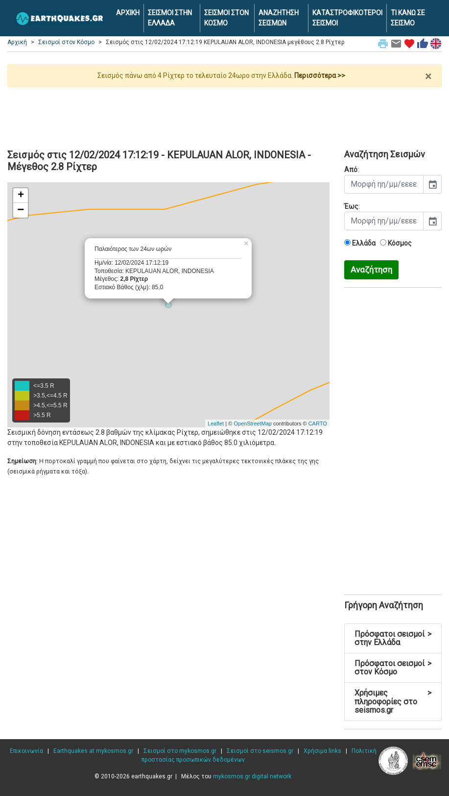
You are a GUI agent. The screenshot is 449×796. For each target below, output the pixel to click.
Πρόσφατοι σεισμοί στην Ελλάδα (392, 638)
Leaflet (216, 423)
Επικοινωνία (26, 750)
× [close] (428, 76)
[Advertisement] (224, 114)
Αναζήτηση (371, 269)
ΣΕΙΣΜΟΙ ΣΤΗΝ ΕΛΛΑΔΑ (170, 18)
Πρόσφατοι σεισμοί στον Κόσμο (392, 668)
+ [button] (21, 195)
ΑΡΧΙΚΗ (128, 13)
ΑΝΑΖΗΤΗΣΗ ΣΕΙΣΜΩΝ (279, 18)
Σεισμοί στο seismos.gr (260, 750)
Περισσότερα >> (319, 75)
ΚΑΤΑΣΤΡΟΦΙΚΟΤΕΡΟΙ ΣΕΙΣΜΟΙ (347, 18)
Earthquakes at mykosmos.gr (93, 750)
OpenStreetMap (253, 423)
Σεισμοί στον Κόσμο (66, 42)
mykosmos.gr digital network (252, 776)
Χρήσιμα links (322, 750)
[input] (384, 184)
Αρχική (17, 42)
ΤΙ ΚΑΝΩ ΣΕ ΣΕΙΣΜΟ (408, 18)
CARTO (317, 423)
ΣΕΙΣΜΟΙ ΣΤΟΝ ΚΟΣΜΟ (226, 18)
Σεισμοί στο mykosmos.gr (179, 750)
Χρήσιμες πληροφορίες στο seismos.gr (392, 701)
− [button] (20, 210)
